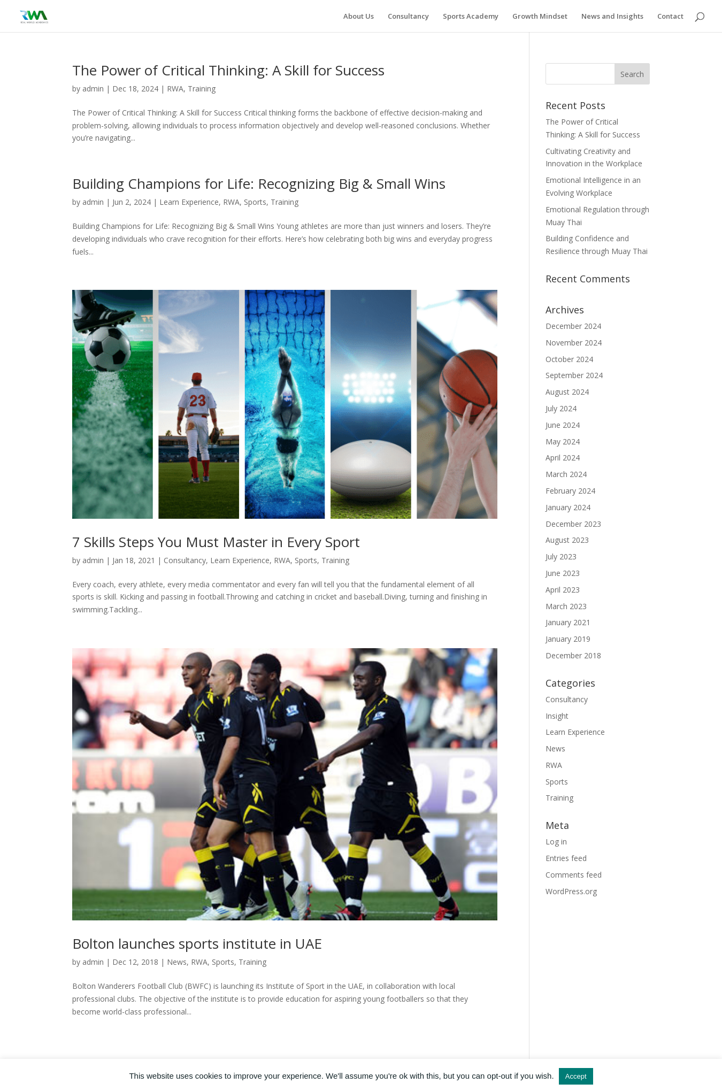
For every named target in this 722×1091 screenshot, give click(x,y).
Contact (670, 16)
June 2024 (563, 425)
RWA (175, 88)
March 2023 (566, 606)
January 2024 (568, 507)
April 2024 (563, 457)
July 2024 (561, 408)
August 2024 (567, 392)
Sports (255, 202)
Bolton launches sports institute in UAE (197, 943)
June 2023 (563, 573)
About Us (358, 16)
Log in (556, 841)
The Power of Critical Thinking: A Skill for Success (228, 70)
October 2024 (569, 359)
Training (202, 88)
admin (93, 88)
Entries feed (566, 858)
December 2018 (573, 655)
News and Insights (612, 16)
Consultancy (408, 16)
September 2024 (574, 375)
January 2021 (568, 622)
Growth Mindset (539, 16)
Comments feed (574, 875)
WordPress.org (571, 891)
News (177, 962)
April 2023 (563, 590)
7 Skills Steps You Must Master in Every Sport (216, 541)
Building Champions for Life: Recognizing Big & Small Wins (259, 183)
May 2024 (563, 441)
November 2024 (574, 342)
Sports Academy (470, 16)
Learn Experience (189, 202)
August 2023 (567, 540)
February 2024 (570, 491)
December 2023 (573, 524)
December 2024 (573, 326)
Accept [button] (576, 1076)
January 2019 (568, 639)
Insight (557, 716)
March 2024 (566, 474)
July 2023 (561, 556)
